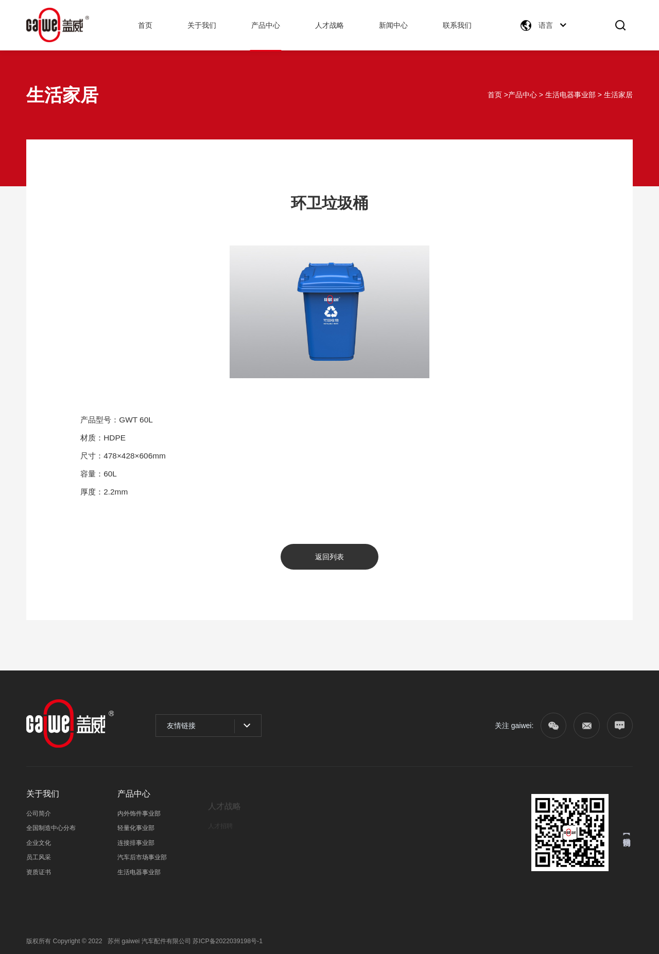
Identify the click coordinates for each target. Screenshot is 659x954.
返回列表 (329, 557)
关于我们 (201, 25)
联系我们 (457, 25)
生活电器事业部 (570, 95)
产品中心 (265, 25)
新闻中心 (393, 25)
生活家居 (618, 95)
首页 (145, 25)
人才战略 (329, 25)
